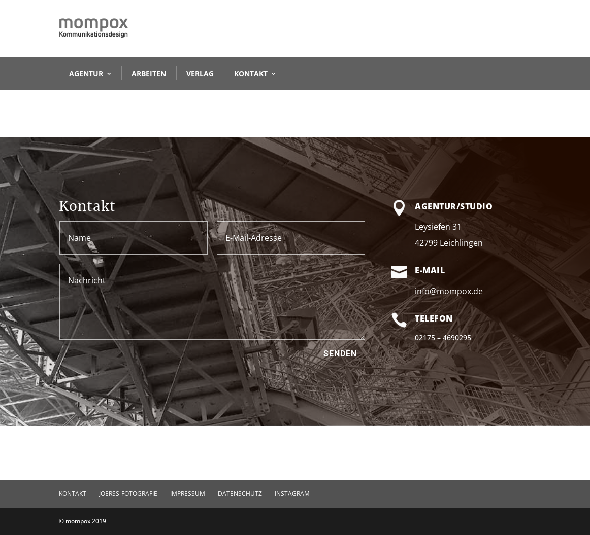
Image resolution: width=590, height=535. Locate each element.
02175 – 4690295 (443, 337)
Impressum (187, 493)
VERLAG (200, 73)
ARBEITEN (149, 73)
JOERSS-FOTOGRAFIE (128, 493)
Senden (340, 354)
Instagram (292, 493)
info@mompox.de (449, 291)
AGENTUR (86, 73)
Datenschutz (240, 493)
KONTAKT (251, 73)
